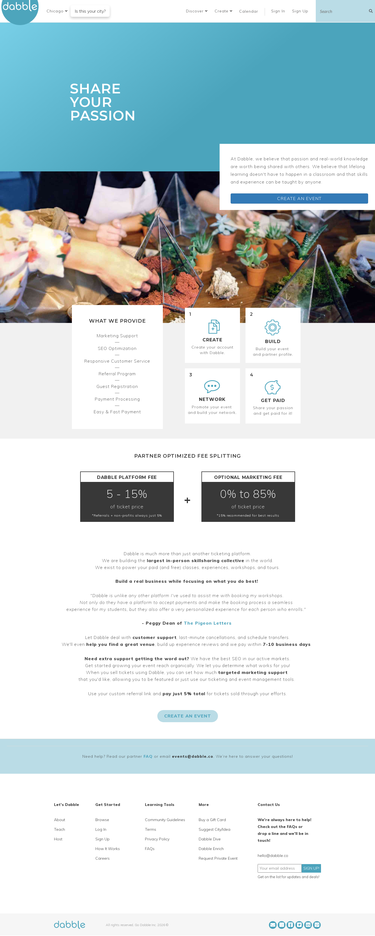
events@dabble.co (192, 756)
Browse (102, 819)
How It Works (107, 848)
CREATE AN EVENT (299, 198)
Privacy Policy (157, 839)
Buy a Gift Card (212, 819)
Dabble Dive (210, 839)
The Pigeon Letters (208, 623)
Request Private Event (218, 858)
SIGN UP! (311, 868)
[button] (57, 11)
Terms (150, 829)
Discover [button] (197, 11)
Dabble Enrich (211, 848)
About (59, 819)
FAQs (150, 848)
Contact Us (269, 804)
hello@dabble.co (273, 855)
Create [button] (224, 11)
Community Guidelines (165, 819)
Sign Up (301, 11)
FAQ (148, 756)
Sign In (279, 11)
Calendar (248, 11)
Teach (59, 829)
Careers (102, 858)
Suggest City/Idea (214, 829)
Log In (100, 829)
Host (58, 839)
